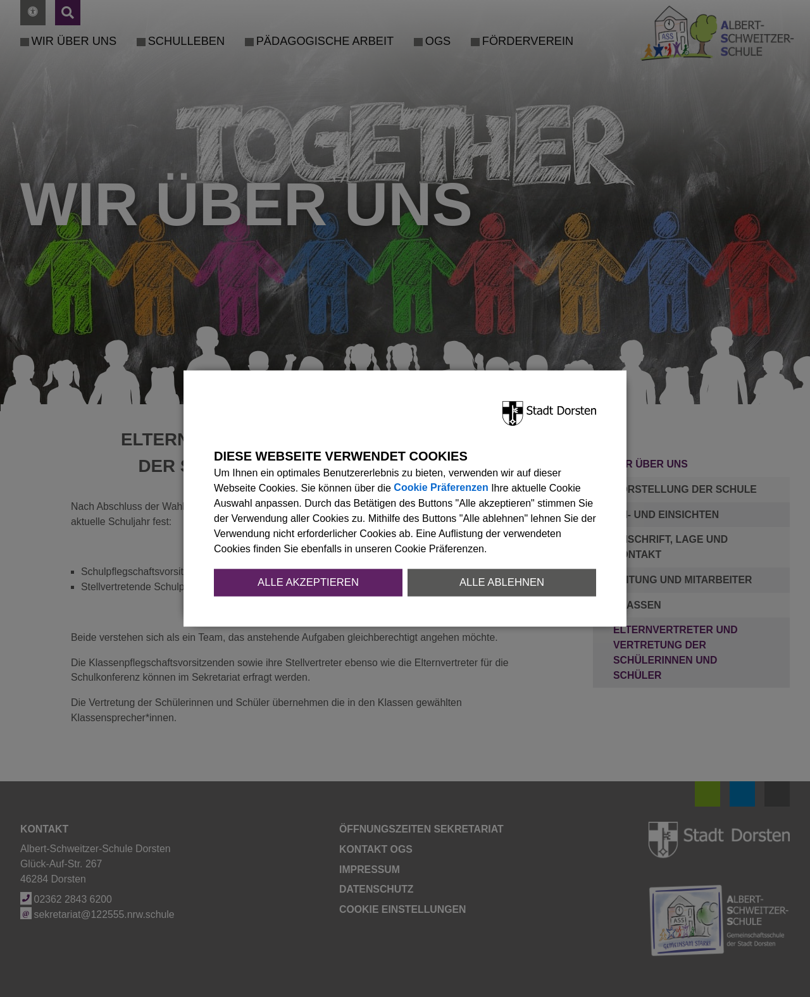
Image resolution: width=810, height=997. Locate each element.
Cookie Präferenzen (441, 488)
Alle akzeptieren (308, 582)
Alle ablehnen (501, 582)
